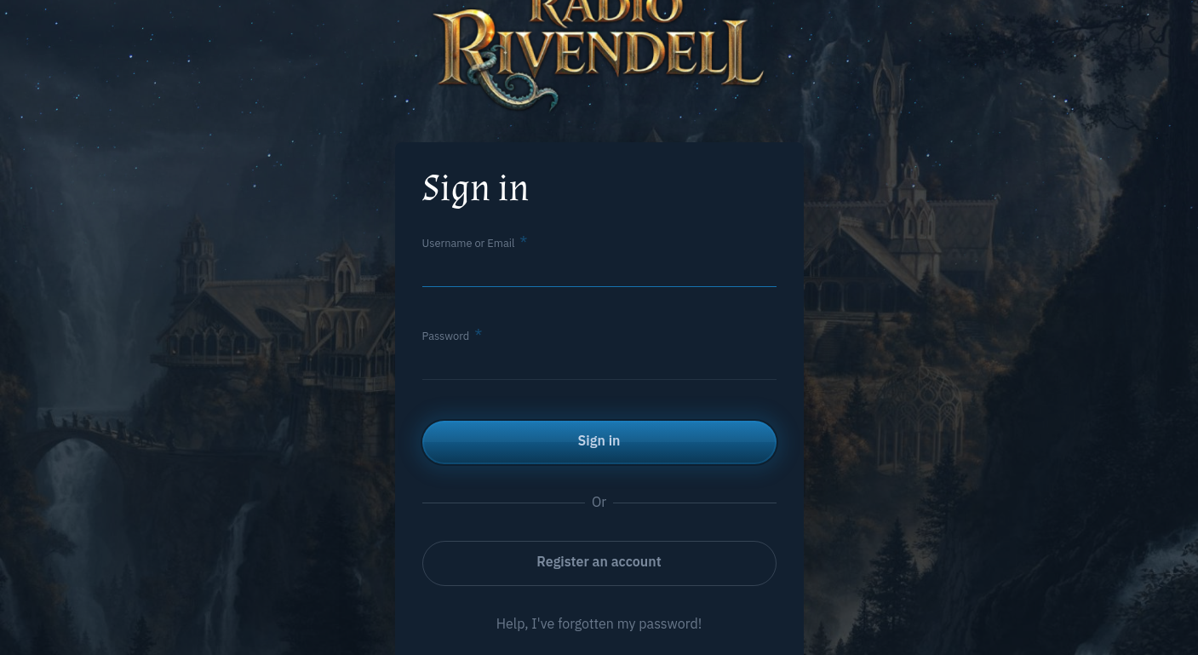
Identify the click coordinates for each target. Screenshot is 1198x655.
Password (446, 336)
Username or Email (468, 243)
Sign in (599, 440)
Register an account (598, 561)
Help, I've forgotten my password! (599, 623)
